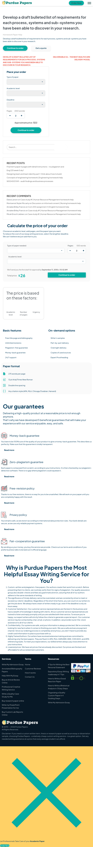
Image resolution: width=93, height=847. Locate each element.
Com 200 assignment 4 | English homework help (48, 207)
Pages (9, 111)
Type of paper (13, 77)
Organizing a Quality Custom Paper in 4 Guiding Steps (56, 695)
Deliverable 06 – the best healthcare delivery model (71, 58)
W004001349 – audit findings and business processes (30, 181)
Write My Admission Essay (13, 664)
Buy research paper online (13, 701)
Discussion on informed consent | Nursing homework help (56, 203)
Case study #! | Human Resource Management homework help (47, 199)
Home (27, 664)
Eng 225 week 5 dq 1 (15, 170)
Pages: (71, 245)
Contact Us (30, 677)
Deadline (10, 100)
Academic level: (15, 256)
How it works (30, 672)
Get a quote (41, 48)
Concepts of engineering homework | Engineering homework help (35, 177)
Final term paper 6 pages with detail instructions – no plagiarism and (35, 166)
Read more (9, 450)
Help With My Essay (10, 675)
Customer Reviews (33, 668)
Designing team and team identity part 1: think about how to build (34, 174)
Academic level (13, 88)
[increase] (21, 115)
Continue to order (15, 48)
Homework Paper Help (12, 34)
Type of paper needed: (17, 245)
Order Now (76, 3)
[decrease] (10, 115)
